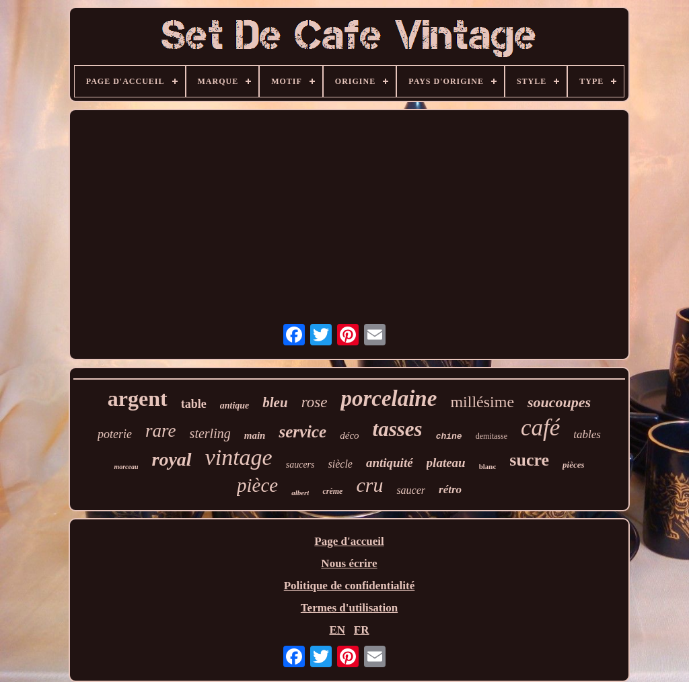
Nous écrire (349, 563)
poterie (115, 434)
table (194, 404)
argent (138, 398)
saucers (300, 465)
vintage (239, 457)
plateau (446, 463)
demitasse (491, 436)
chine (449, 436)
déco (349, 435)
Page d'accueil (349, 541)
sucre (529, 460)
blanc (488, 466)
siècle (340, 464)
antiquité (389, 463)
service (302, 432)
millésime (482, 402)
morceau (126, 466)
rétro (450, 489)
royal (172, 459)
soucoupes (559, 402)
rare (160, 431)
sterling (210, 433)
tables (587, 434)
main (255, 435)
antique (235, 405)
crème (332, 491)
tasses (398, 429)
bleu (274, 402)
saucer (410, 490)
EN (337, 630)
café (540, 428)
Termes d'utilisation (349, 607)
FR (361, 630)
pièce (257, 485)
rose (314, 402)
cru (369, 485)
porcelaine (388, 398)
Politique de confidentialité (349, 585)
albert (300, 492)
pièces (573, 465)
